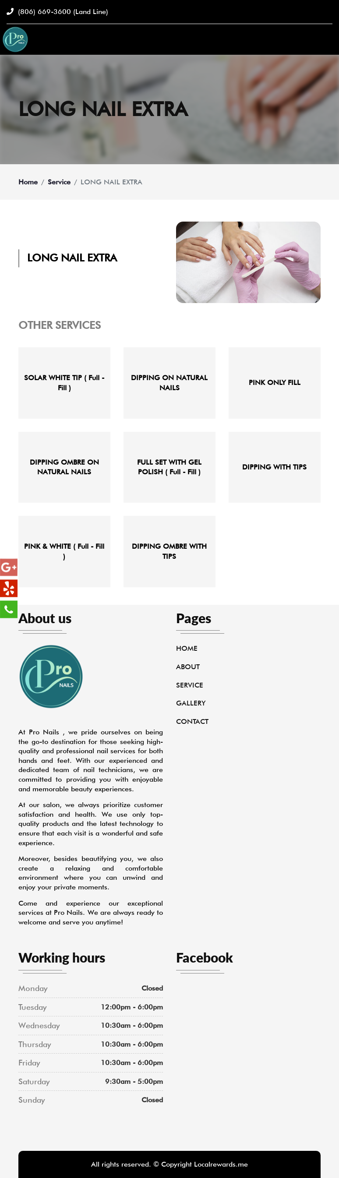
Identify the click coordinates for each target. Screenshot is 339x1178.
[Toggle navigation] (327, 39)
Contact (192, 721)
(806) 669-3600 (57, 11)
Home (28, 182)
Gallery (190, 703)
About (188, 667)
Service (59, 182)
